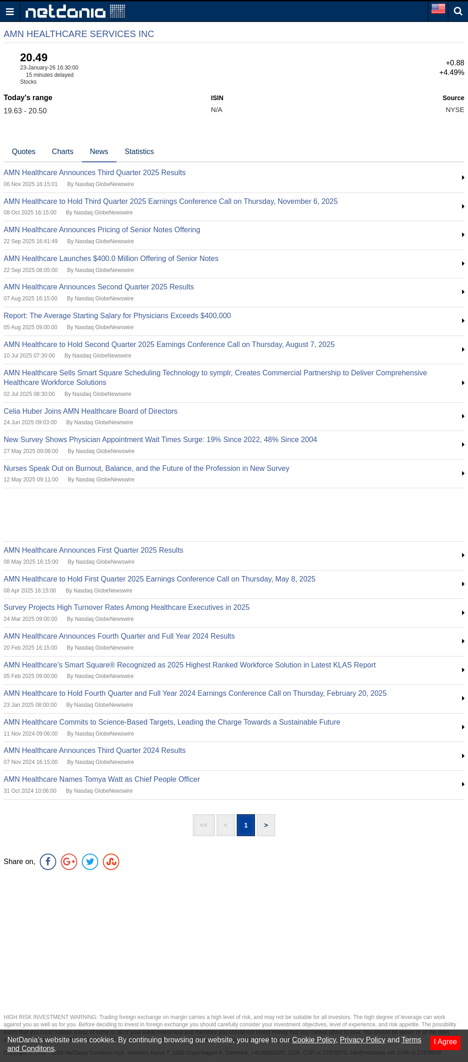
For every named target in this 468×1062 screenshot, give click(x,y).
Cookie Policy (314, 1040)
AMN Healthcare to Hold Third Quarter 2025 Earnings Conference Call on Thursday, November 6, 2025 (171, 201)
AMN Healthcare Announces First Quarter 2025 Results (93, 550)
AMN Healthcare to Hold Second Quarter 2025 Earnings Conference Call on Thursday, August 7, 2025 (169, 344)
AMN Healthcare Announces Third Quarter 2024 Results (95, 750)
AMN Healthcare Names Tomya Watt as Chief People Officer (102, 779)
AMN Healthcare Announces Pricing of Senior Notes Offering (102, 230)
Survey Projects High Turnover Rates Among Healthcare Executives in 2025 (127, 607)
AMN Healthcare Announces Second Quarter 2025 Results (99, 287)
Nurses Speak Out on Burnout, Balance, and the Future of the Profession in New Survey (146, 468)
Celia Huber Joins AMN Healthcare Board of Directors (91, 411)
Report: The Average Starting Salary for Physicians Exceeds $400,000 (117, 316)
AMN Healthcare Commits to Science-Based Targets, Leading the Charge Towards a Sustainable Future (172, 722)
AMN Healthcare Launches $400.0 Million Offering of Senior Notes (111, 258)
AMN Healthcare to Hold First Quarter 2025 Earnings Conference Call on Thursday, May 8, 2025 (159, 579)
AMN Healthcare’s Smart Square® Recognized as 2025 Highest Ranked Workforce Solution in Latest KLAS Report (190, 665)
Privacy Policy (363, 1040)
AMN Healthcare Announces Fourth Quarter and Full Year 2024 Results (119, 636)
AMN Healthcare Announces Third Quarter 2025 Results (95, 172)
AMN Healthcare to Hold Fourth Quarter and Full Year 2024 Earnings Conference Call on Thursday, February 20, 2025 (195, 693)
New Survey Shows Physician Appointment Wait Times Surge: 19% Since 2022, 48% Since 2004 (160, 439)
